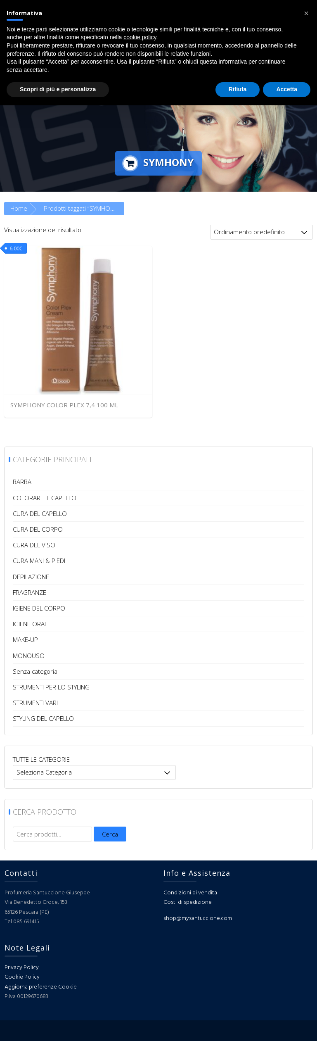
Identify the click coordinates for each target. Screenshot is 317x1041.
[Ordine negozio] (261, 232)
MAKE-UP (25, 639)
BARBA (22, 482)
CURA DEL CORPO (38, 529)
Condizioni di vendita (190, 893)
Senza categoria (35, 671)
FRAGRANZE (29, 592)
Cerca (110, 834)
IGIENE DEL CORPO (39, 608)
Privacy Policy (22, 967)
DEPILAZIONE (31, 577)
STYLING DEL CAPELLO (43, 718)
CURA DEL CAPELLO (40, 513)
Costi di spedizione (187, 902)
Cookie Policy (22, 977)
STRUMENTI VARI (35, 703)
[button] (306, 13)
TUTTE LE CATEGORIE (41, 759)
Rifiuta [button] (238, 89)
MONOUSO (29, 655)
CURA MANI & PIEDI (39, 560)
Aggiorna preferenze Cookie (41, 987)
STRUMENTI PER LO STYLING (51, 687)
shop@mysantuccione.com (197, 918)
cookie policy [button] (139, 37)
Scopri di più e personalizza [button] (58, 89)
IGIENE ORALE (32, 624)
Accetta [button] (286, 89)
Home (18, 208)
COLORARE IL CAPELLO (44, 498)
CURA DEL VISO (34, 545)
